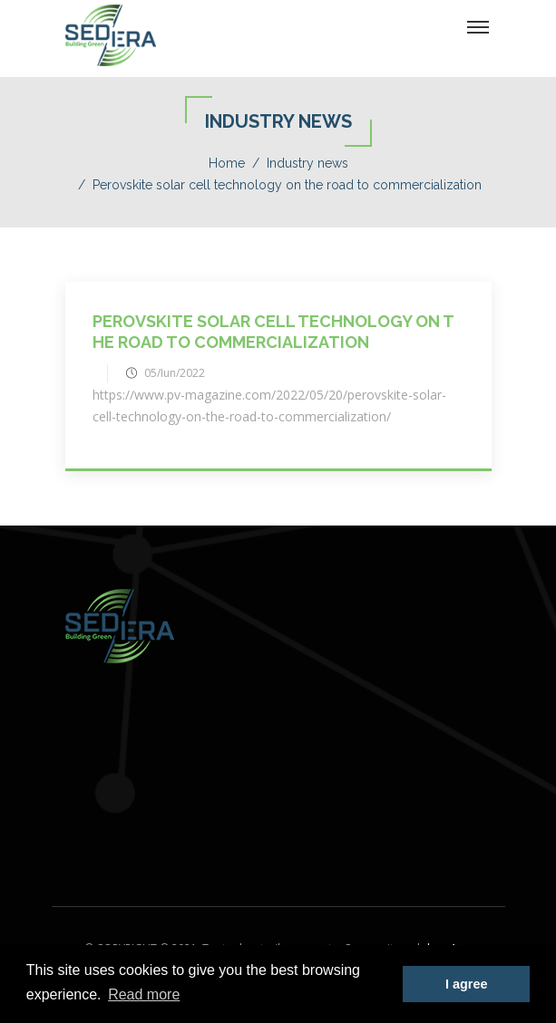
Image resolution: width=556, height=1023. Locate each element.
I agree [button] (466, 984)
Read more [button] (144, 994)
